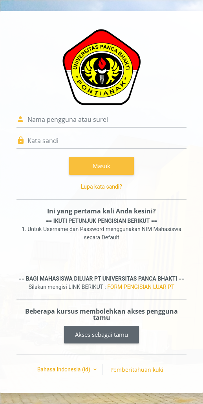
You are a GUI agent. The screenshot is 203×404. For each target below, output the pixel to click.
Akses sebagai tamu (101, 334)
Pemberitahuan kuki (136, 369)
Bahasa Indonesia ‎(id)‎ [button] (64, 369)
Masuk (101, 166)
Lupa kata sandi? (101, 187)
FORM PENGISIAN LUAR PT (140, 287)
